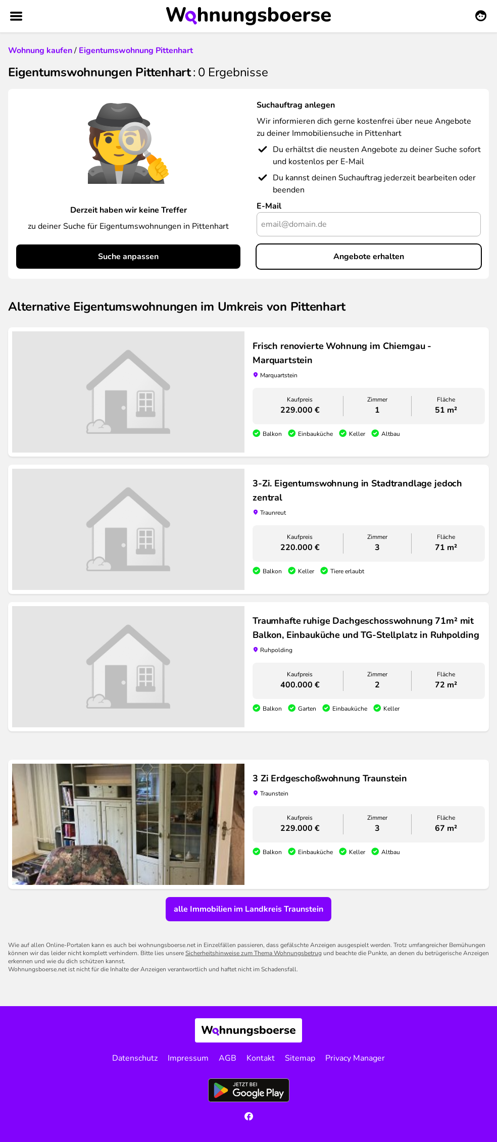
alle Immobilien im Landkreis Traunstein (248, 909)
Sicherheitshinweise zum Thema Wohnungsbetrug (253, 953)
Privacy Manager (355, 1058)
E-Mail (269, 206)
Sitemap (300, 1058)
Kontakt (260, 1058)
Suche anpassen (128, 256)
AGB (227, 1058)
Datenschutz (135, 1058)
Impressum (188, 1058)
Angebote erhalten (368, 256)
